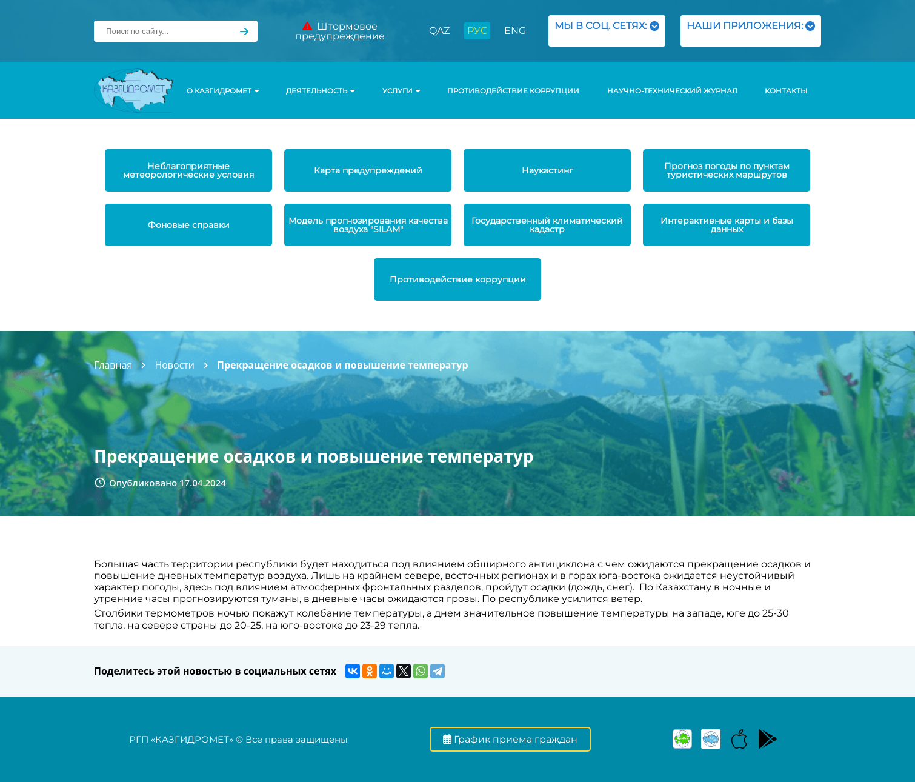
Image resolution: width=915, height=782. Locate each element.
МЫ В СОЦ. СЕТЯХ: (606, 30)
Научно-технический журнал (672, 91)
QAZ (439, 30)
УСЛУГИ (401, 91)
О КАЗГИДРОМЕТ (223, 91)
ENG (515, 30)
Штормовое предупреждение (340, 31)
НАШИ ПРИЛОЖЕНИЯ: (751, 30)
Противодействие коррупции (513, 91)
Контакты (786, 91)
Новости (175, 365)
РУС (477, 30)
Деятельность (320, 91)
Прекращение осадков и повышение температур (342, 365)
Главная (113, 365)
